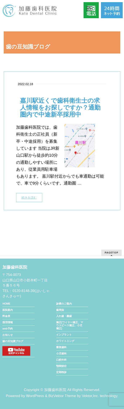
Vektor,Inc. (90, 396)
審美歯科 (61, 347)
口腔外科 (61, 359)
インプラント (64, 334)
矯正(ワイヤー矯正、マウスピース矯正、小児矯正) (69, 325)
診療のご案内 (64, 303)
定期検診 (61, 372)
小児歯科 (61, 353)
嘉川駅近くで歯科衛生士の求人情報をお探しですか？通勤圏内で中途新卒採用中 (60, 107)
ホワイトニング (65, 340)
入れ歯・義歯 (64, 316)
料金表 (6, 316)
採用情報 (7, 322)
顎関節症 (61, 366)
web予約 (7, 328)
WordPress (35, 396)
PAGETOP (111, 252)
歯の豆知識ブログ (12, 341)
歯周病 (60, 310)
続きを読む (29, 197)
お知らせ (7, 334)
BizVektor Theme (62, 396)
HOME (6, 303)
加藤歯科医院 (55, 390)
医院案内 (7, 310)
